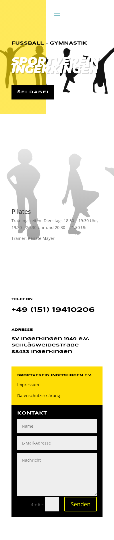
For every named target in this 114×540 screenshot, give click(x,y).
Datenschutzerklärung (38, 395)
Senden (80, 504)
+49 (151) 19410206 (53, 310)
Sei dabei (33, 92)
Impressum (28, 384)
